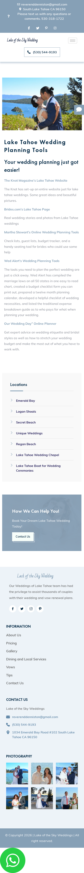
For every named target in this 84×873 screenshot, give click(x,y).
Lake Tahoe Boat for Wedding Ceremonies (38, 468)
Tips (9, 675)
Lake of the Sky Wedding (22, 40)
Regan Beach (26, 444)
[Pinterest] (46, 28)
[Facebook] (29, 28)
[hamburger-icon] (72, 40)
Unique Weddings (29, 433)
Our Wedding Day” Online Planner (30, 324)
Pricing (11, 643)
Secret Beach (26, 422)
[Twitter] (38, 28)
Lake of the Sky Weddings (53, 835)
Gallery (11, 651)
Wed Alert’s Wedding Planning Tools (31, 261)
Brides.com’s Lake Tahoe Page (27, 209)
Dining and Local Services (26, 659)
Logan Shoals (26, 411)
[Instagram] (55, 28)
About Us (13, 635)
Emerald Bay (25, 401)
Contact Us (23, 536)
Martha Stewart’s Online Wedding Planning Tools (41, 232)
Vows (10, 667)
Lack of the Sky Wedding (35, 576)
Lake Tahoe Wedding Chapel (37, 455)
